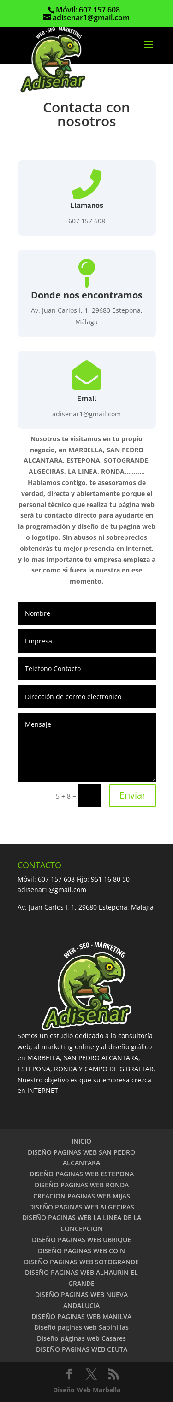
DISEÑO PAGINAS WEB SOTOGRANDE (81, 1261)
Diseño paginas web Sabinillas (81, 1327)
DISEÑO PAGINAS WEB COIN (81, 1250)
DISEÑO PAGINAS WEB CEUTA (81, 1349)
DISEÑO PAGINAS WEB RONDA (82, 1184)
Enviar (132, 795)
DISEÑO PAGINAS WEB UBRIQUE (81, 1239)
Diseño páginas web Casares (81, 1338)
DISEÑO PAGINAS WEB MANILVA (81, 1316)
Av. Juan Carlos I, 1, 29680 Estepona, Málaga (86, 907)
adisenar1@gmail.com (86, 413)
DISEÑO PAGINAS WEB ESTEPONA (82, 1173)
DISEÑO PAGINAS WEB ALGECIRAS (81, 1207)
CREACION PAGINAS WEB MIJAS (81, 1196)
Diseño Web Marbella (86, 1389)
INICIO (81, 1141)
